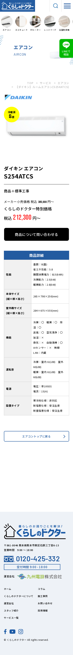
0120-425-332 (32, 558)
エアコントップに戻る (36, 436)
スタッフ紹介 (11, 610)
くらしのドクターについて (18, 596)
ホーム (7, 588)
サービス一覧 (11, 617)
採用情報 (43, 610)
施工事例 (43, 596)
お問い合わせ (45, 603)
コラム (41, 588)
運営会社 (9, 603)
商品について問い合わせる (36, 234)
